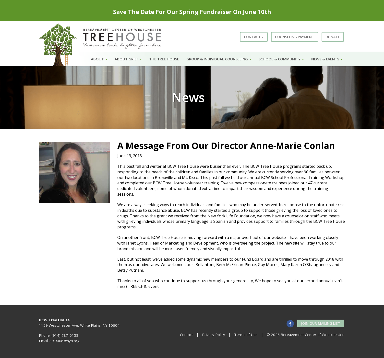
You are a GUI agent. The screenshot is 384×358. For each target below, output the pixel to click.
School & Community (281, 58)
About (99, 58)
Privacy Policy (213, 334)
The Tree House (164, 58)
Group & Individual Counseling (218, 58)
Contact (254, 36)
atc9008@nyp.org (64, 340)
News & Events (327, 58)
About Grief (128, 58)
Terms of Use (246, 334)
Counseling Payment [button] (294, 36)
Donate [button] (332, 36)
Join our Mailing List (320, 323)
